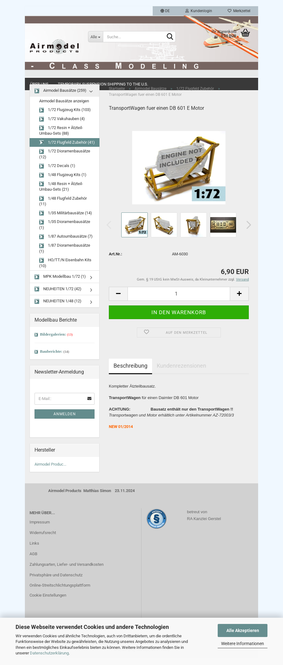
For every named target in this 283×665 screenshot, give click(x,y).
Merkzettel (239, 11)
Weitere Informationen (242, 643)
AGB (33, 561)
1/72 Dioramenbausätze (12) (64, 161)
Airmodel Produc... (50, 471)
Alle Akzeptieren (242, 630)
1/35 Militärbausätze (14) (65, 220)
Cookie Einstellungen (48, 602)
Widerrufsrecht (43, 540)
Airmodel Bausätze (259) (60, 98)
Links (34, 550)
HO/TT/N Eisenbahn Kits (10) (65, 270)
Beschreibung (130, 373)
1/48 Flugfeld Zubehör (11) (63, 208)
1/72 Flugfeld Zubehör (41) (67, 149)
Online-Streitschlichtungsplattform (60, 592)
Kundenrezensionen (181, 373)
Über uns (39, 84)
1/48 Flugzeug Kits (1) (62, 182)
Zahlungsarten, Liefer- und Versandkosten (67, 571)
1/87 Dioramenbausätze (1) (64, 255)
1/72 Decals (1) (57, 173)
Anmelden (64, 421)
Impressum (40, 529)
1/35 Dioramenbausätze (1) (64, 232)
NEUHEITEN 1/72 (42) (58, 296)
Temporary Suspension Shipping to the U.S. (103, 84)
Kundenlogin (198, 11)
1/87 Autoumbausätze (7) (66, 244)
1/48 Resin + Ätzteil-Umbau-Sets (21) (61, 193)
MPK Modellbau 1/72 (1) (60, 284)
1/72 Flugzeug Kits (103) (65, 117)
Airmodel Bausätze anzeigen (64, 108)
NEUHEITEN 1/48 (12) (58, 308)
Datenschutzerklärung (49, 653)
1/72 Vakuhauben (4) (62, 126)
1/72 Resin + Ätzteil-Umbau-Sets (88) (61, 138)
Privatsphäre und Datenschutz (56, 582)
